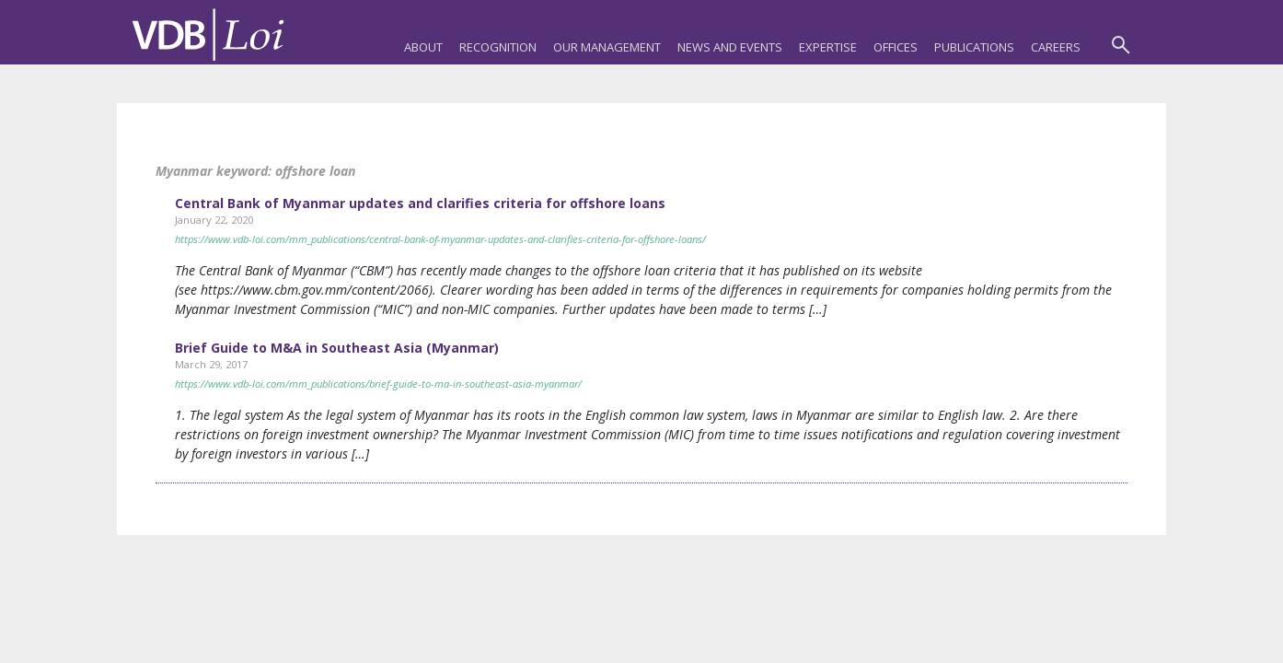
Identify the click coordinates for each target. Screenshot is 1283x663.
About (423, 47)
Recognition (498, 47)
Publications (974, 47)
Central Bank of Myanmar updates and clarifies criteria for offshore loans (420, 203)
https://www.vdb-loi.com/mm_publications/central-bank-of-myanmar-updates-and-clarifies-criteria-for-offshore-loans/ (440, 239)
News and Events (729, 47)
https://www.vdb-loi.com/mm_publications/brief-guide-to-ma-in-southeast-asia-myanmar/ (378, 383)
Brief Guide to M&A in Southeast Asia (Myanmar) (337, 347)
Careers (1056, 47)
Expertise (828, 47)
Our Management (607, 47)
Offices (895, 47)
